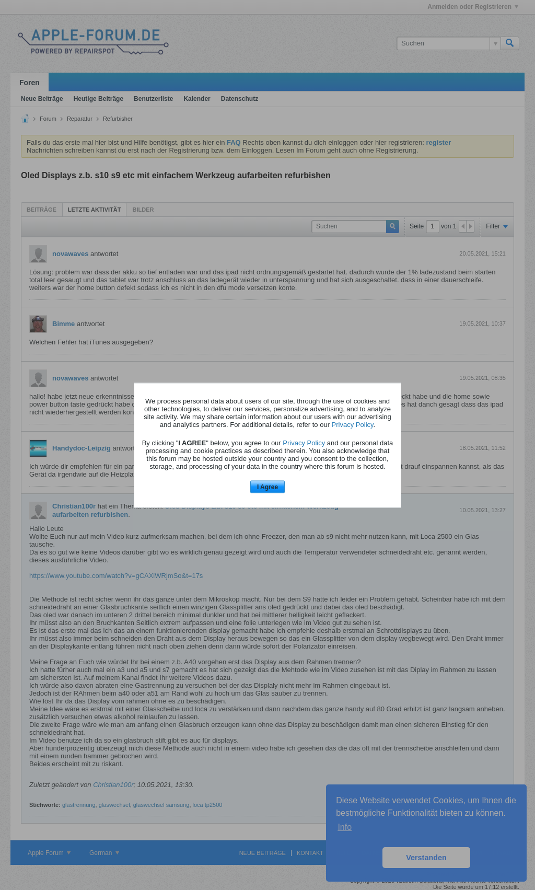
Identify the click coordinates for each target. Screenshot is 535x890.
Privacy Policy (353, 425)
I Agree (267, 487)
